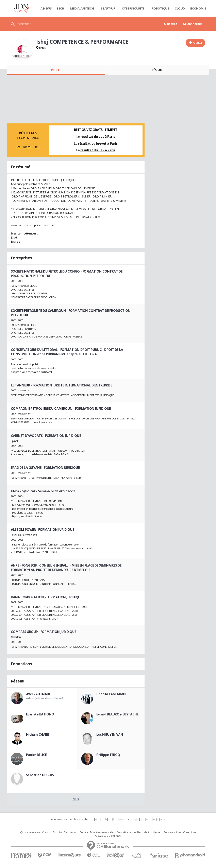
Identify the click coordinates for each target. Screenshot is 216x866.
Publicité (57, 832)
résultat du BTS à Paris (97, 150)
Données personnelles (102, 832)
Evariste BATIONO (40, 714)
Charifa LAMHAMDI (111, 694)
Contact (46, 832)
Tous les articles (172, 832)
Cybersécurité (133, 8)
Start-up (108, 8)
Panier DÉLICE (36, 754)
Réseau (157, 70)
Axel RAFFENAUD (38, 694)
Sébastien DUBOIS (40, 775)
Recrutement (71, 832)
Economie (198, 8)
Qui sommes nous (30, 832)
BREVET (28, 147)
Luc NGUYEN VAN (109, 734)
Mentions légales (153, 832)
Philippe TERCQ (108, 754)
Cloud (180, 8)
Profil (55, 70)
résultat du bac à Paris (98, 136)
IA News (45, 8)
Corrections (189, 832)
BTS (37, 147)
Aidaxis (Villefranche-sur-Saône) (44, 698)
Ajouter (197, 43)
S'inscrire (170, 24)
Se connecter (192, 24)
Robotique (160, 8)
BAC (18, 147)
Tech (60, 8)
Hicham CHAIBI (37, 734)
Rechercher (23, 24)
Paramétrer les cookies (129, 832)
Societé (84, 832)
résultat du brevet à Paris (97, 143)
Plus (75, 799)
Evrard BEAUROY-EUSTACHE (117, 714)
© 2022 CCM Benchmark (108, 835)
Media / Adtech (82, 8)
